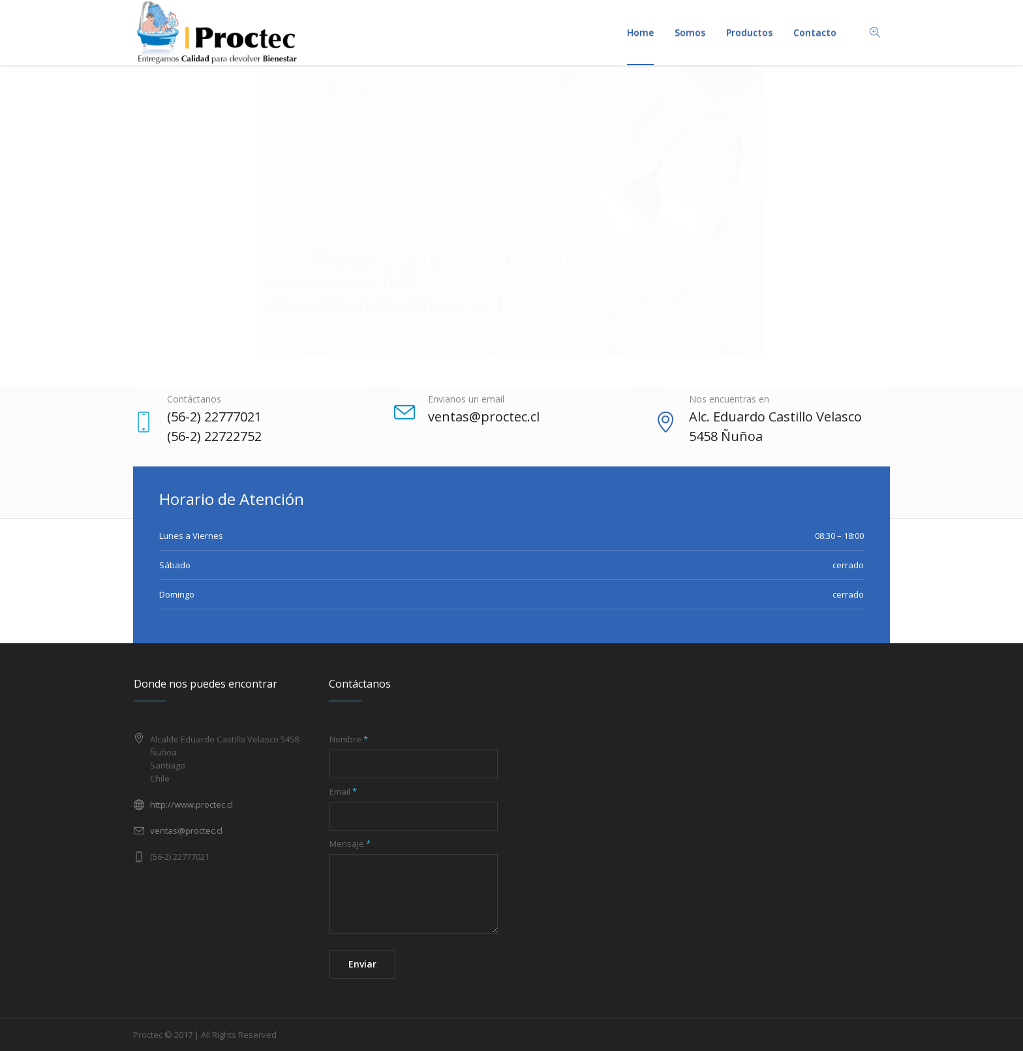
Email (343, 791)
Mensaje (350, 843)
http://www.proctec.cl (191, 804)
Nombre (348, 739)
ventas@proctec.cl (186, 830)
